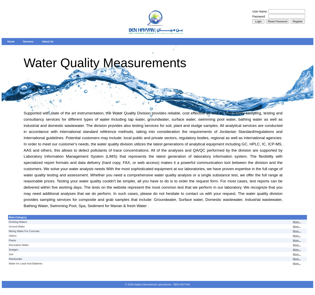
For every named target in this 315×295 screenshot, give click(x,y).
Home (11, 41)
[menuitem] (11, 41)
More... (297, 221)
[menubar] (30, 41)
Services (28, 41)
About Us (47, 41)
